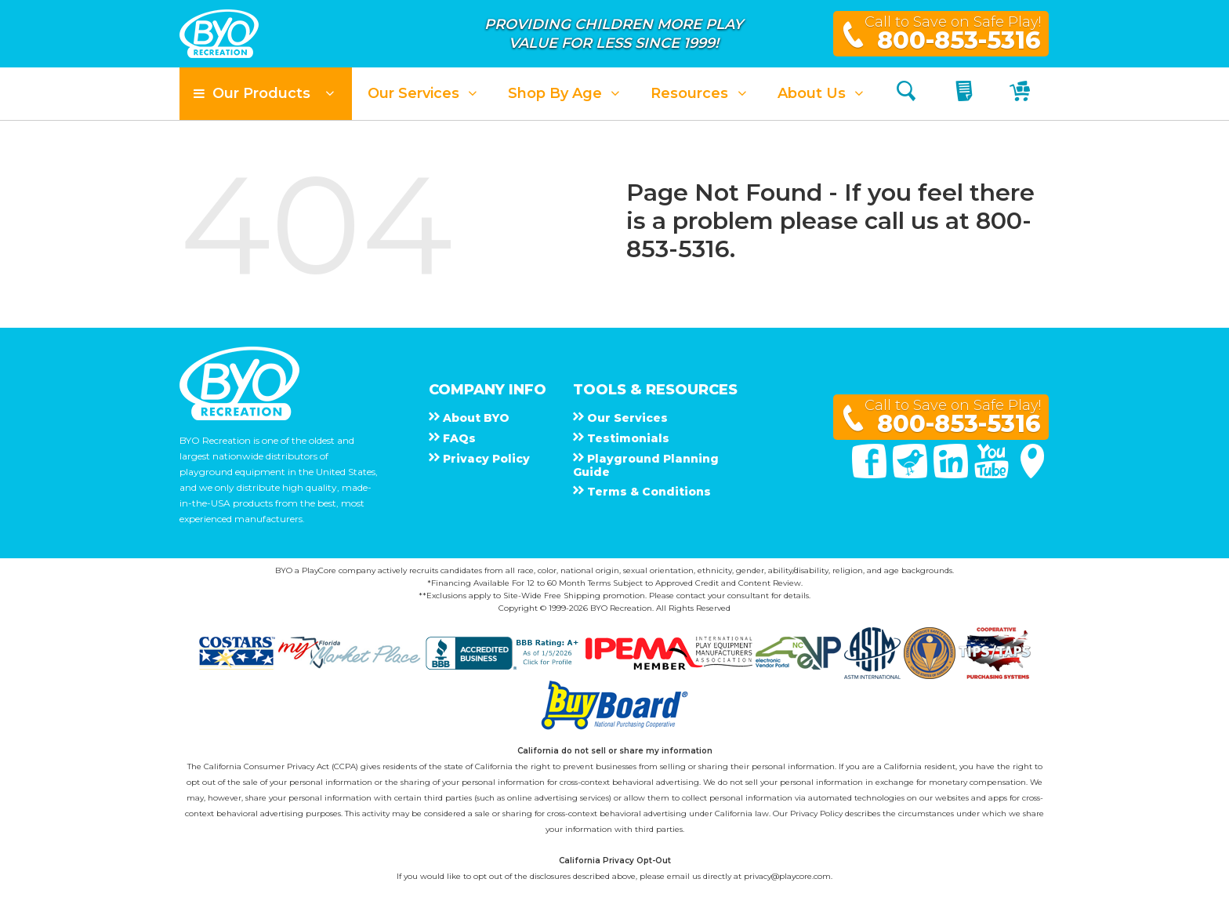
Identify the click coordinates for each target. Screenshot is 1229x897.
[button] (265, 93)
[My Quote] (966, 93)
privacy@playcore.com (787, 876)
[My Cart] (1022, 93)
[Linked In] (952, 474)
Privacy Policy (816, 813)
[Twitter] (911, 474)
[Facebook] (871, 474)
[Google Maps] (1032, 474)
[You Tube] (993, 474)
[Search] (906, 93)
